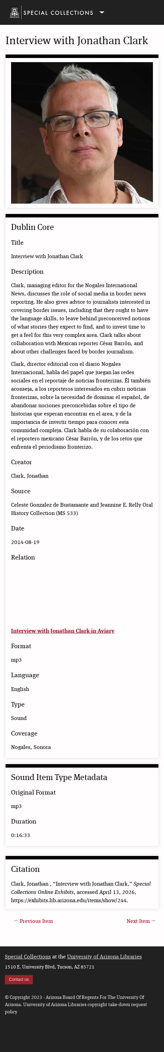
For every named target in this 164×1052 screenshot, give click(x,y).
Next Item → (141, 921)
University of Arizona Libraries (104, 957)
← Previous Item (33, 921)
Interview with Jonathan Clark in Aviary (63, 631)
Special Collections (28, 957)
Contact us (19, 979)
